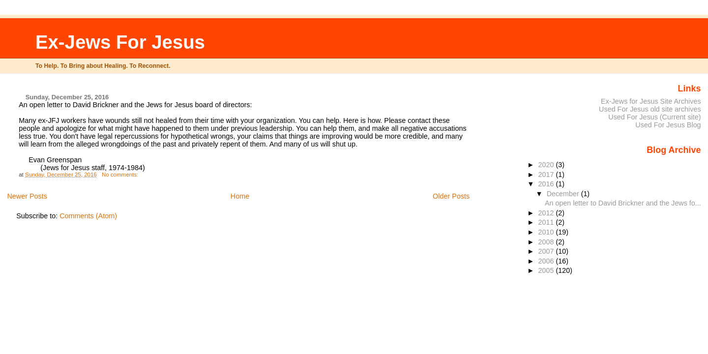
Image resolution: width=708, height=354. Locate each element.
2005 (547, 270)
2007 (547, 251)
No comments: (121, 174)
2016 (547, 184)
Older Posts (451, 196)
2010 (547, 232)
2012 (547, 213)
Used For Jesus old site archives (650, 109)
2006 (547, 261)
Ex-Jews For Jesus (120, 42)
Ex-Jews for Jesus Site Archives (651, 101)
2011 (547, 222)
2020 (547, 165)
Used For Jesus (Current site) (654, 117)
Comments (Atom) (88, 216)
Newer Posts (27, 196)
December (564, 194)
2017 (547, 174)
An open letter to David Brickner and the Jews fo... (623, 203)
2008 (547, 242)
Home (240, 196)
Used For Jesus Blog (668, 125)
